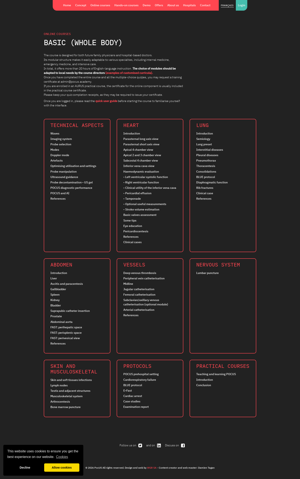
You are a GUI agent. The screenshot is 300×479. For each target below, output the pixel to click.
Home (67, 5)
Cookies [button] (62, 457)
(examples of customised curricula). (129, 73)
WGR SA (151, 467)
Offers (159, 5)
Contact (205, 5)
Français (227, 5)
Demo (147, 5)
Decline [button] (25, 467)
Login (241, 5)
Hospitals (189, 5)
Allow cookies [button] (62, 467)
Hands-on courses (126, 5)
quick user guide (106, 101)
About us (173, 5)
